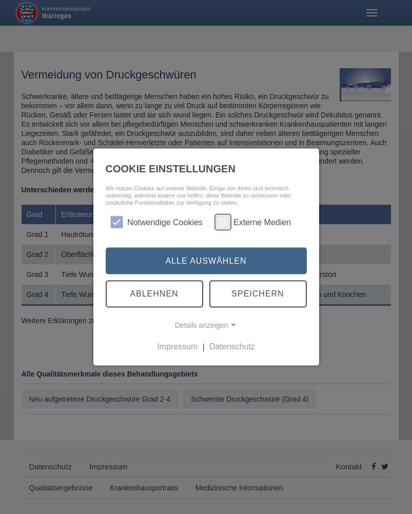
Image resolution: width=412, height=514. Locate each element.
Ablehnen (154, 293)
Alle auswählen (205, 260)
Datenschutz (232, 346)
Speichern (257, 293)
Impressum (177, 346)
